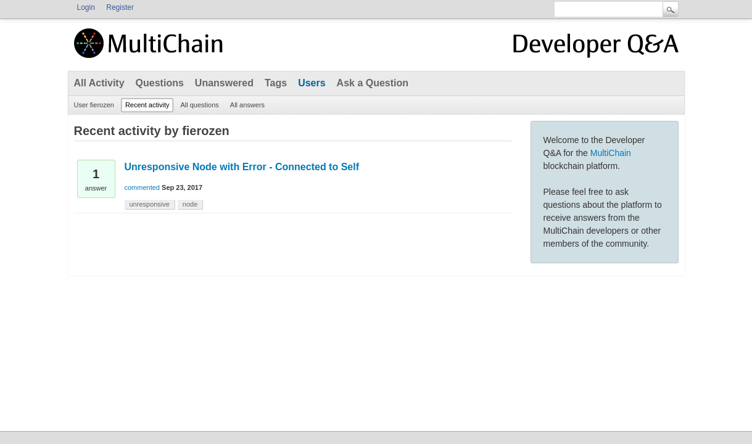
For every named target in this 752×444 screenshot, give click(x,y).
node (190, 204)
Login (86, 7)
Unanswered (224, 83)
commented (142, 187)
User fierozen (94, 105)
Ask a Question (372, 83)
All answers (247, 105)
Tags (276, 83)
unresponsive (150, 204)
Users (311, 83)
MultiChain (610, 153)
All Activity (99, 83)
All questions (199, 105)
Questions (160, 83)
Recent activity (147, 105)
